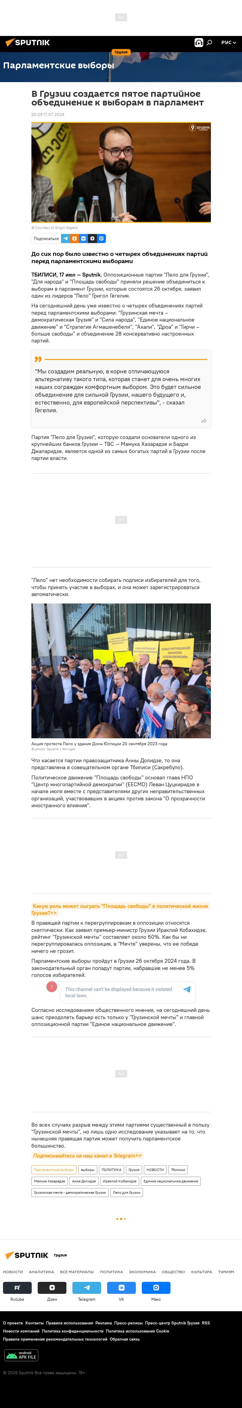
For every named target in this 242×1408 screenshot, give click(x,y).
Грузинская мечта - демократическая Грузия (70, 1192)
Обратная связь (125, 1339)
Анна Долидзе (84, 1181)
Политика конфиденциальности (73, 1331)
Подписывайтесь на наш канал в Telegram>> (87, 1155)
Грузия (134, 1169)
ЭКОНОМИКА (142, 1271)
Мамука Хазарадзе (49, 1181)
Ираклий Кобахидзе (119, 1181)
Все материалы (77, 1271)
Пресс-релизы (128, 1323)
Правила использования (69, 1323)
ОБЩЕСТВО (173, 1271)
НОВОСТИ (155, 1169)
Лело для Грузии (126, 1192)
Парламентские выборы (54, 1169)
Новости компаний (21, 1331)
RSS (206, 1323)
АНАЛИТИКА (41, 1271)
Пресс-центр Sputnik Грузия (172, 1323)
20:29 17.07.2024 (47, 114)
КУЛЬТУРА (201, 1271)
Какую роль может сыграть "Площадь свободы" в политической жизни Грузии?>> (120, 909)
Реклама (103, 1323)
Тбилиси (178, 1169)
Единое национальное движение (171, 1181)
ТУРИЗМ (226, 1271)
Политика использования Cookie (137, 1331)
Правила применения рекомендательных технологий (55, 1339)
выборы (88, 1169)
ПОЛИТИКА (111, 1169)
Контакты (34, 1323)
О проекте (13, 1323)
